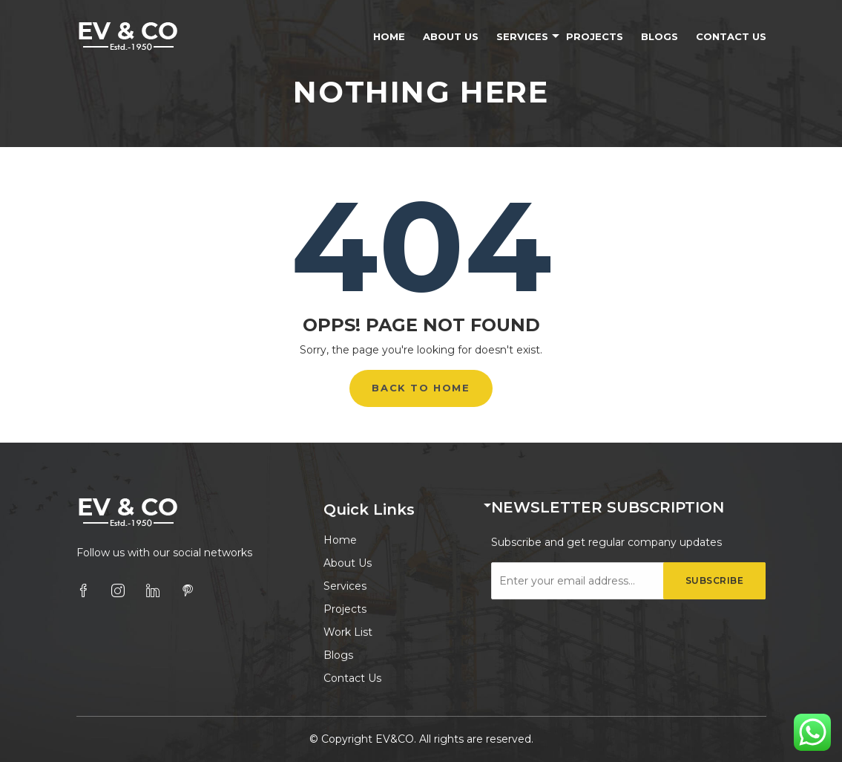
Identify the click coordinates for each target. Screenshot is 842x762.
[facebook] (83, 590)
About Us (450, 36)
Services (522, 36)
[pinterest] (187, 590)
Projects (594, 36)
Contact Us (731, 36)
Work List (347, 632)
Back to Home (421, 388)
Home (389, 36)
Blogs (659, 36)
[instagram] (118, 590)
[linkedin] (152, 590)
